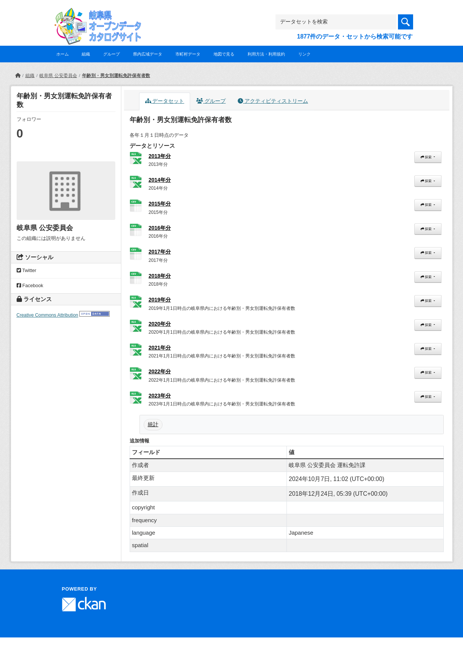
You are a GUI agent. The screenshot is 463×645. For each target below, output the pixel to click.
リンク (304, 54)
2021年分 (160, 348)
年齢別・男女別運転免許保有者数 (116, 75)
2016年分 (160, 228)
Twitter (26, 270)
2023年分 (160, 396)
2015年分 (160, 204)
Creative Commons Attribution (47, 315)
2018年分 (160, 276)
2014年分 (160, 180)
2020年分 (160, 324)
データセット (164, 101)
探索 (427, 157)
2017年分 (160, 252)
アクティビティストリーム (273, 101)
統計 (153, 424)
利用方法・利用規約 (266, 54)
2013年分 (160, 156)
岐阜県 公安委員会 (58, 75)
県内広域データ (147, 54)
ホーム (62, 54)
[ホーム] (17, 75)
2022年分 (160, 371)
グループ (111, 54)
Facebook (30, 285)
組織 (86, 54)
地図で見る (224, 54)
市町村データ (187, 54)
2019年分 (160, 300)
